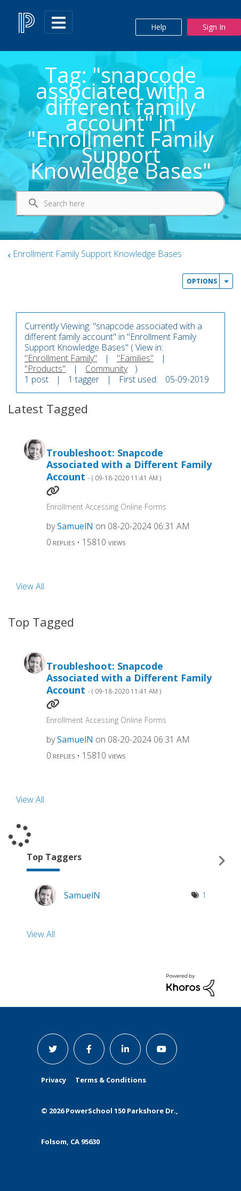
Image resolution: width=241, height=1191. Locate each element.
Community (106, 368)
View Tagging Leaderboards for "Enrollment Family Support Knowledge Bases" (120, 860)
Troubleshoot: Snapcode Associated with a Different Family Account (129, 465)
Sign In (214, 27)
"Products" (45, 368)
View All (30, 586)
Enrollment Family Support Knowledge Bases (97, 254)
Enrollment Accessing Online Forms (106, 507)
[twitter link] (52, 1049)
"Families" (135, 358)
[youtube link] (161, 1049)
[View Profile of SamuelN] (75, 526)
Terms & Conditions (110, 1080)
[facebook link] (89, 1049)
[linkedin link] (125, 1049)
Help (158, 27)
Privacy (53, 1080)
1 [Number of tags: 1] (204, 895)
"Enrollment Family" (61, 358)
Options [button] (202, 281)
